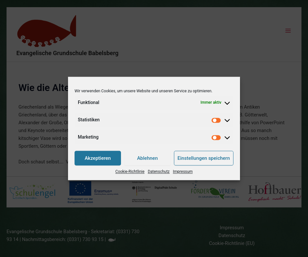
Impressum (183, 172)
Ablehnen (147, 158)
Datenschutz (159, 172)
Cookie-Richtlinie (130, 172)
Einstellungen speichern (204, 158)
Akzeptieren (98, 158)
